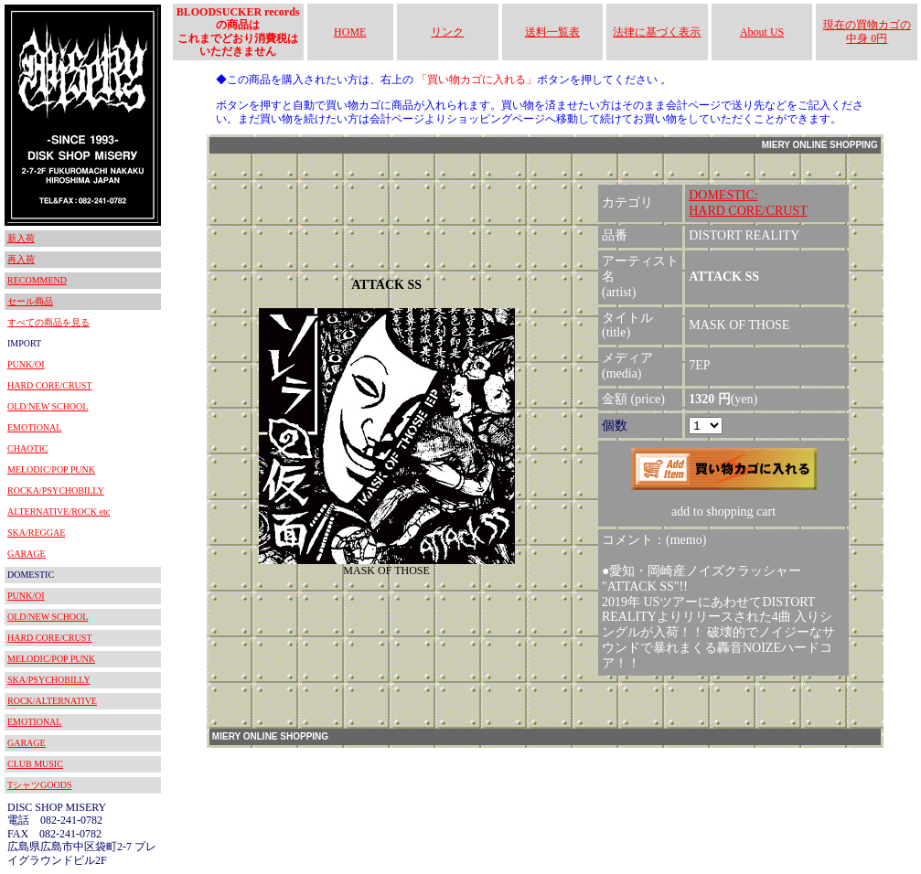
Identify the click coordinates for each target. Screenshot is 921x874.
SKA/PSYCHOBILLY (49, 680)
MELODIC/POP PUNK (51, 469)
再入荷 (21, 259)
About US (762, 32)
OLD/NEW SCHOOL (47, 406)
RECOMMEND (37, 280)
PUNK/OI (26, 364)
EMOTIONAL (34, 427)
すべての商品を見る (48, 322)
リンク (447, 32)
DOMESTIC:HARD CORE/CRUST (748, 203)
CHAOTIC (27, 448)
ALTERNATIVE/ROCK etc (58, 511)
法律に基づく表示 (657, 32)
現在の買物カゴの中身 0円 (867, 31)
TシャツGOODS (39, 785)
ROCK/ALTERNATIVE (52, 701)
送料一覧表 (552, 32)
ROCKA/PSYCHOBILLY (55, 490)
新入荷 (21, 238)
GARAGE (26, 554)
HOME (350, 32)
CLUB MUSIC (35, 764)
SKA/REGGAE (36, 533)
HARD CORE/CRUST (49, 385)
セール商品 (30, 301)
